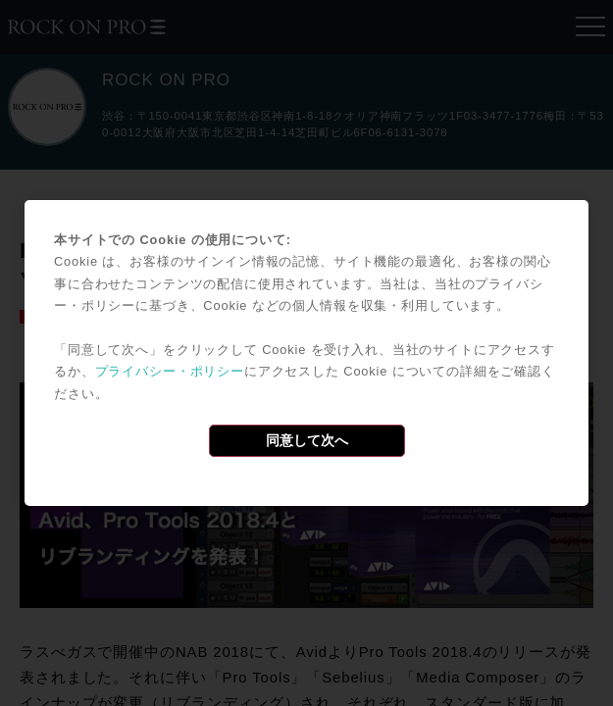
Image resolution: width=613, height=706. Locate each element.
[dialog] (306, 353)
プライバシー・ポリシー (169, 371)
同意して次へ (307, 440)
